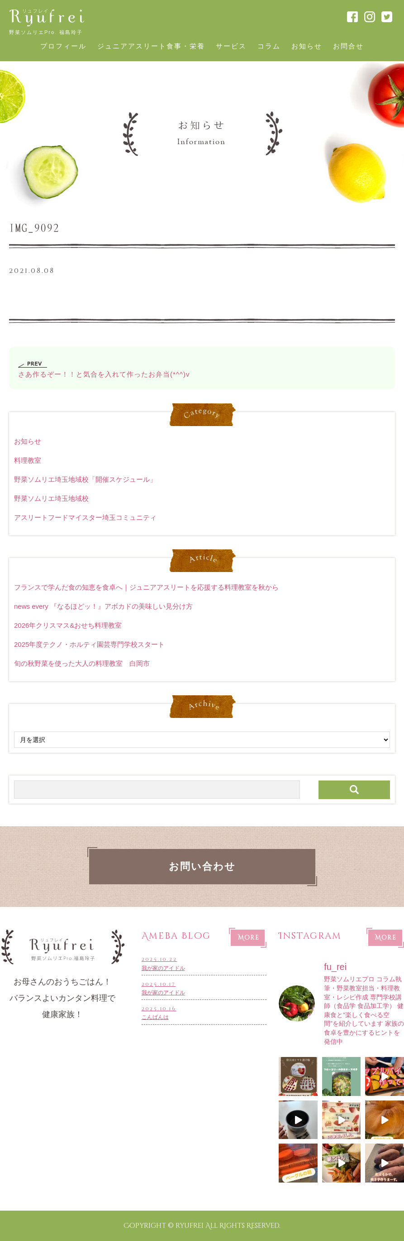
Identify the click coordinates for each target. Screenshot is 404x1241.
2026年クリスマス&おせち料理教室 (68, 625)
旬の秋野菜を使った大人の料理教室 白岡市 (82, 663)
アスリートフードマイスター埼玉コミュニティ (85, 517)
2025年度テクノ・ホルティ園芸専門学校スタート (89, 644)
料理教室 (27, 460)
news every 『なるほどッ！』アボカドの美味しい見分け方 (103, 606)
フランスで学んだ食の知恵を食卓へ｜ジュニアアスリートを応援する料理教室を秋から (146, 587)
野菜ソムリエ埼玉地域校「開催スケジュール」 (85, 479)
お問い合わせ (202, 866)
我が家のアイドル (204, 963)
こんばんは (204, 1012)
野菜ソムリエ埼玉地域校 (51, 498)
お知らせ (27, 441)
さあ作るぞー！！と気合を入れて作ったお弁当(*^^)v (104, 374)
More (249, 938)
